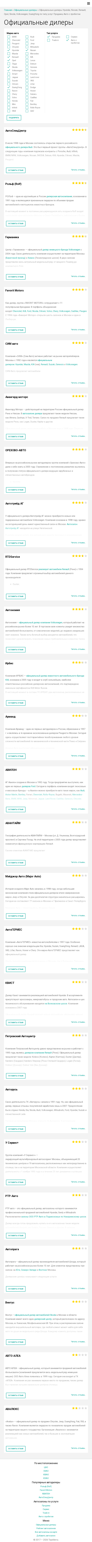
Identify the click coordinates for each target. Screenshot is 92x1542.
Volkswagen (17, 70)
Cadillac (33, 97)
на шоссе (56, 1003)
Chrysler (15, 47)
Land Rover (50, 798)
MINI (19, 798)
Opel (14, 60)
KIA (31, 57)
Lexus (32, 60)
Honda (15, 101)
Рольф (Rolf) (46, 1486)
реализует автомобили (53, 569)
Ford (32, 40)
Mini (14, 104)
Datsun (33, 64)
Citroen (15, 84)
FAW (14, 111)
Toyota (33, 70)
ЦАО (46, 1467)
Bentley (33, 104)
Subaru (33, 94)
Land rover (34, 77)
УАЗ (32, 81)
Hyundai (15, 50)
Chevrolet (16, 40)
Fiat (31, 101)
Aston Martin (11, 794)
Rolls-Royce (35, 108)
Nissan (33, 50)
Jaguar (15, 77)
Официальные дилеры (25, 10)
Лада (14, 64)
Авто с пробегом (75, 41)
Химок (31, 258)
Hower (33, 91)
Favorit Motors (46, 1490)
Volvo (14, 97)
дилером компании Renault (38, 1052)
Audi (32, 37)
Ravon (14, 91)
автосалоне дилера (32, 413)
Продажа (56, 37)
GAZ (32, 111)
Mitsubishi (34, 47)
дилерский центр (43, 1319)
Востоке (43, 1270)
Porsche (33, 74)
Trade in (55, 40)
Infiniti (14, 108)
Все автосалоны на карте (46, 1532)
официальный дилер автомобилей (35, 1315)
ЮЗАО (46, 1478)
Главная (8, 10)
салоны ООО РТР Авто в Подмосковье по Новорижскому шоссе (53, 1216)
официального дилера (18, 147)
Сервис (74, 37)
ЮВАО (46, 1474)
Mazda (15, 54)
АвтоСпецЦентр (46, 1497)
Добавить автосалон (46, 1536)
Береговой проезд (15, 258)
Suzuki (15, 81)
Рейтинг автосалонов (46, 1528)
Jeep (32, 43)
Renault (15, 57)
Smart (14, 74)
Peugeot (15, 43)
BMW (14, 37)
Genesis (33, 67)
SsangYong (17, 87)
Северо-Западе (28, 1270)
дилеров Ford (28, 786)
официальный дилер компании (40, 622)
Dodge (33, 87)
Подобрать (14, 118)
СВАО (46, 1471)
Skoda (14, 67)
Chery (14, 94)
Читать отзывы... (77, 169)
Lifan (32, 84)
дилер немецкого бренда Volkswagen (61, 249)
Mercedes (34, 54)
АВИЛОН (46, 1494)
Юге (18, 1270)
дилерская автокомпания (59, 196)
